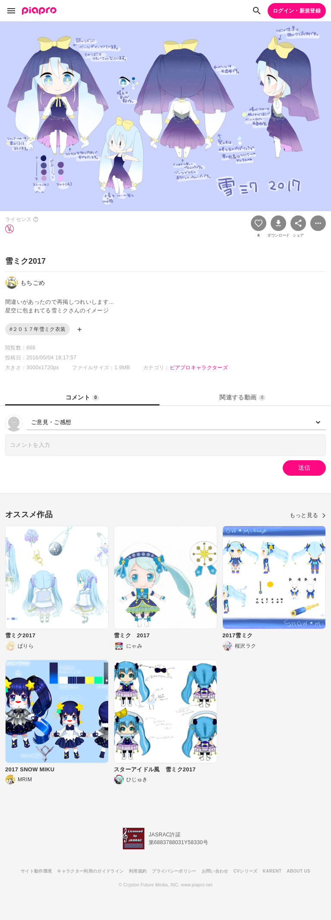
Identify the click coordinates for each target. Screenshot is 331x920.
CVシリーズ (246, 871)
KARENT (272, 871)
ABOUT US (298, 871)
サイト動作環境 (36, 871)
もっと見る (308, 515)
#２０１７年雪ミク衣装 (37, 329)
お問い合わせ (215, 871)
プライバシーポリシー (174, 871)
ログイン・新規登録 (297, 11)
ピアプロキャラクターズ (199, 368)
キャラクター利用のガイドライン (90, 871)
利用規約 (138, 871)
